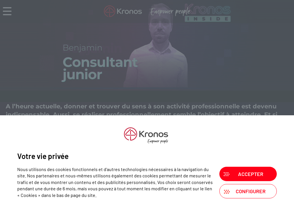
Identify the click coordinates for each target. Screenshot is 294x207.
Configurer (251, 191)
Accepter (250, 174)
